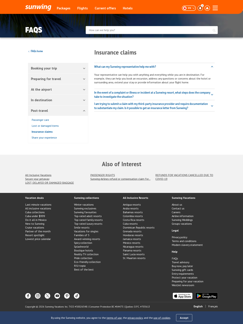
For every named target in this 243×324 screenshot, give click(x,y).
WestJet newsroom (183, 285)
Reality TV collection (86, 254)
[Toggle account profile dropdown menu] (207, 8)
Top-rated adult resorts (88, 216)
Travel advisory (180, 262)
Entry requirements (183, 273)
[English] (189, 8)
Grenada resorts (132, 231)
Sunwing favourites (85, 212)
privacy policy (135, 317)
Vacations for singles (86, 231)
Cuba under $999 (35, 216)
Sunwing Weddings (182, 220)
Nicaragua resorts (133, 246)
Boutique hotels (83, 250)
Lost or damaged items (45, 125)
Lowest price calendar (38, 239)
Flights (82, 8)
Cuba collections (35, 212)
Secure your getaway (37, 179)
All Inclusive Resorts (135, 198)
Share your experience (44, 137)
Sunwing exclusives (85, 208)
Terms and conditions (184, 241)
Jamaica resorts (132, 239)
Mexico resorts (131, 242)
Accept (184, 317)
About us (177, 204)
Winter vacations (84, 204)
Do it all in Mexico (36, 220)
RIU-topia (80, 265)
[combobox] (152, 30)
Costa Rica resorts (133, 220)
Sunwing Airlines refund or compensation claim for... (120, 179)
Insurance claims (42, 131)
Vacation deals (34, 198)
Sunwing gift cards (182, 270)
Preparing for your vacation (187, 281)
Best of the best (84, 269)
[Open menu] (215, 7)
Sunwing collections (86, 198)
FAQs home (35, 51)
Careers (176, 212)
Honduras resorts (133, 235)
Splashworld (81, 246)
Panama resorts (132, 250)
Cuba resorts (130, 223)
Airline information (182, 216)
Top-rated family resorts (88, 220)
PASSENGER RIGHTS (102, 175)
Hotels (128, 8)
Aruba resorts (131, 208)
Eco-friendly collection (87, 262)
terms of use (114, 317)
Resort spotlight (34, 235)
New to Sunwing (34, 223)
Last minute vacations (38, 204)
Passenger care (40, 120)
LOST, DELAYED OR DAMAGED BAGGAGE (49, 182)
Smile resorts (82, 227)
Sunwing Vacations (183, 198)
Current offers (105, 8)
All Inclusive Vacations (38, 175)
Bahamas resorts (133, 212)
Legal (175, 230)
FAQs (175, 258)
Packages (63, 8)
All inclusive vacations (38, 208)
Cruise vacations (34, 227)
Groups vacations (182, 223)
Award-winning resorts (87, 239)
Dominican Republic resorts (139, 227)
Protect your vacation (184, 277)
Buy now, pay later (182, 266)
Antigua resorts (132, 204)
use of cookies (161, 317)
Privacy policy (179, 237)
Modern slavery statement (187, 245)
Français (213, 306)
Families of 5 (82, 235)
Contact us (178, 208)
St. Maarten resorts (134, 258)
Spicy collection (83, 242)
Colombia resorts (133, 216)
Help (174, 251)
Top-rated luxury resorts (88, 223)
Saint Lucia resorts (134, 254)
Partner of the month (38, 231)
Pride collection (83, 258)
